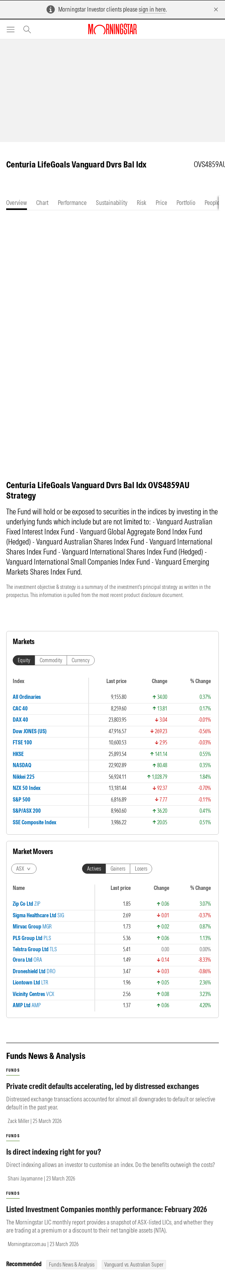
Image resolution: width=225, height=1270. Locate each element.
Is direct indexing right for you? (53, 1159)
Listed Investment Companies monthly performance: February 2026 (106, 1217)
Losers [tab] (141, 876)
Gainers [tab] (118, 876)
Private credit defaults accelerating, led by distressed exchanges (102, 1093)
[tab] (16, 203)
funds (13, 1078)
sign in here (152, 9)
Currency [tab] (81, 668)
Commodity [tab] (51, 668)
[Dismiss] (216, 9)
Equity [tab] (24, 668)
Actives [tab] (94, 876)
